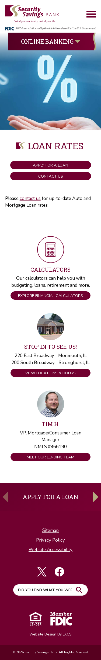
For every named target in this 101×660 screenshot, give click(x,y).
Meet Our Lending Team (50, 457)
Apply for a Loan (50, 165)
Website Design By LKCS (50, 634)
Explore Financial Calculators (50, 295)
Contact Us (50, 176)
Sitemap (50, 530)
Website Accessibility (50, 550)
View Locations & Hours (50, 373)
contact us (30, 198)
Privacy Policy (50, 540)
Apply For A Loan (50, 497)
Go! (79, 590)
